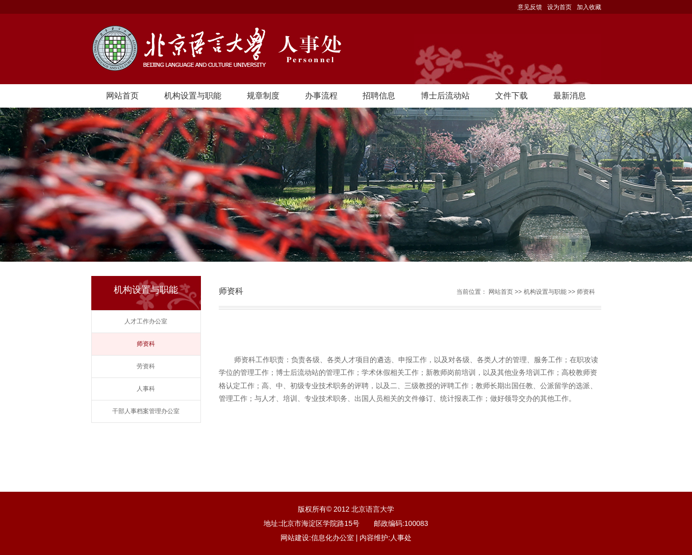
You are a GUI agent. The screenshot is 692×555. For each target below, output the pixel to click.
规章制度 (263, 95)
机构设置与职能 (192, 95)
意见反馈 (530, 7)
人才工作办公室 (145, 321)
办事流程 (321, 95)
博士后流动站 (445, 95)
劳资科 (146, 366)
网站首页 (122, 95)
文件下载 (511, 95)
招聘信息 (379, 95)
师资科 (146, 343)
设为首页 (559, 7)
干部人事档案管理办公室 (146, 411)
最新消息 (569, 95)
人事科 (146, 388)
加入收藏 (589, 7)
